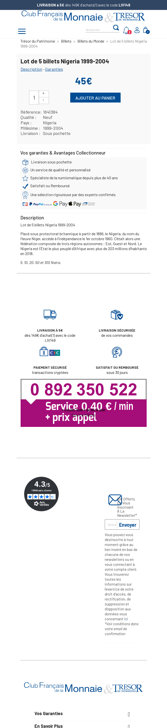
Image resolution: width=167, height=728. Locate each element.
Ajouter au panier (95, 98)
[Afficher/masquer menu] (22, 31)
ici (126, 619)
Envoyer (127, 525)
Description (31, 69)
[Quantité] (34, 97)
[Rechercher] (99, 29)
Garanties (54, 69)
